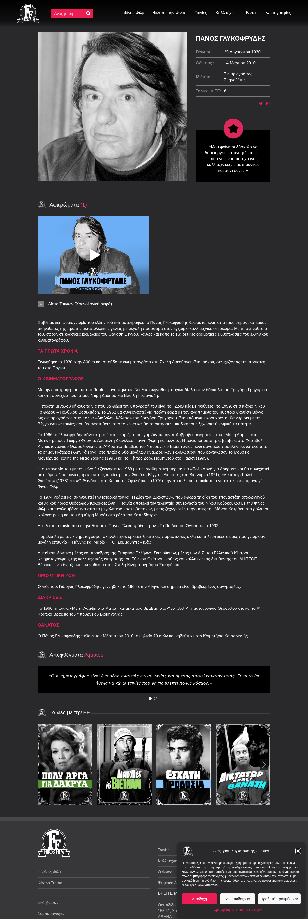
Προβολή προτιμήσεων (279, 899)
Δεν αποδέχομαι (238, 899)
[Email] (266, 103)
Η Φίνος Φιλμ (49, 872)
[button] (298, 851)
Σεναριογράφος (238, 74)
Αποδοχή (199, 899)
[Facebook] (251, 103)
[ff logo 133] (28, 6)
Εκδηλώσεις (48, 902)
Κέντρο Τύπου (50, 883)
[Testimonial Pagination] (150, 698)
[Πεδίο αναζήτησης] (68, 13)
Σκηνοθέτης (235, 80)
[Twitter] (259, 103)
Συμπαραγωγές (51, 913)
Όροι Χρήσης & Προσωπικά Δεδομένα (238, 910)
